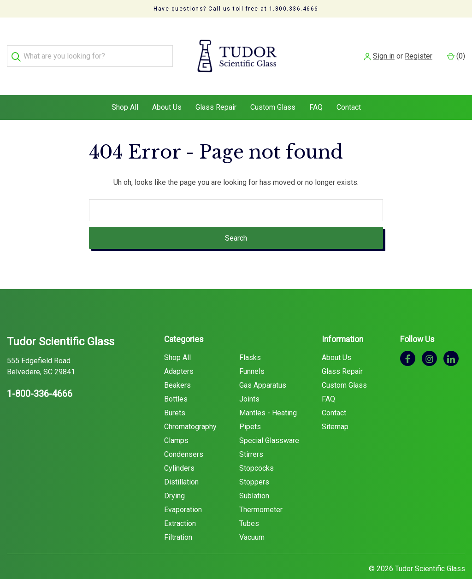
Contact (348, 89)
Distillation (181, 464)
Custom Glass (272, 89)
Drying (174, 478)
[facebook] (408, 341)
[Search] (17, 47)
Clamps (176, 423)
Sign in (384, 47)
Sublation (254, 478)
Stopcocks (256, 450)
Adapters (179, 353)
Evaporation (183, 492)
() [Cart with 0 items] (456, 47)
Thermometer (261, 492)
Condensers (183, 436)
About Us (167, 89)
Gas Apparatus (262, 367)
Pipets (250, 409)
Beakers (177, 367)
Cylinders (179, 450)
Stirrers (251, 436)
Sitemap (335, 409)
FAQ (316, 89)
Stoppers (254, 464)
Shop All (125, 89)
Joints (249, 381)
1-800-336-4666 (39, 376)
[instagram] (429, 341)
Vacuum (252, 519)
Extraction (180, 506)
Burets (174, 395)
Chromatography (190, 409)
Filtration (178, 519)
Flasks (250, 340)
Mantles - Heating (268, 395)
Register (418, 47)
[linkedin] (451, 341)
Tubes (249, 506)
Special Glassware (269, 423)
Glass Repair (215, 89)
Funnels (252, 353)
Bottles (176, 381)
